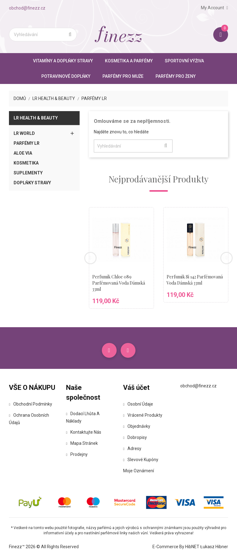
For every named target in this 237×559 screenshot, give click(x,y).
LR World (24, 133)
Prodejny (77, 454)
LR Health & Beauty (36, 117)
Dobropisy (135, 437)
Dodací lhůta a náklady (83, 417)
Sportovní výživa (184, 60)
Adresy (132, 448)
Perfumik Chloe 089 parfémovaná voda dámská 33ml (118, 283)
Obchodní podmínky (30, 404)
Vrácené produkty (142, 415)
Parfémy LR (27, 143)
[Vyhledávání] (43, 34)
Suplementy (28, 172)
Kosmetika (26, 163)
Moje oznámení (138, 470)
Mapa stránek (82, 443)
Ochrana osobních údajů (29, 419)
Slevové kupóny (140, 459)
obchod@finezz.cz (27, 8)
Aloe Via (23, 153)
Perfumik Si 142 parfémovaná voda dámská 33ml (195, 280)
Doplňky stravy (32, 182)
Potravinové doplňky (65, 76)
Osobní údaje (138, 404)
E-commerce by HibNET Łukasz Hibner (190, 546)
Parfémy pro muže (122, 76)
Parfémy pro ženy (176, 76)
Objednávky (136, 426)
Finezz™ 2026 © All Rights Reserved (44, 546)
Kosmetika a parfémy (129, 60)
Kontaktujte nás (83, 432)
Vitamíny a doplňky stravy (63, 60)
